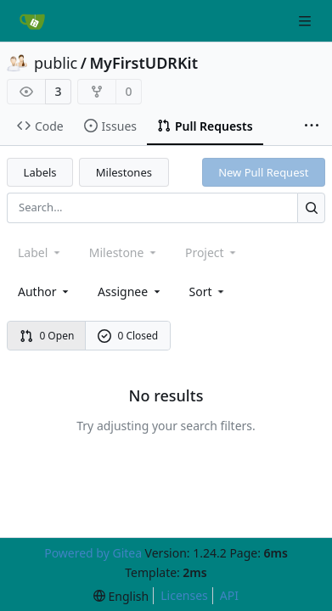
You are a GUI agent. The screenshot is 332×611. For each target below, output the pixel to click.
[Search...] (311, 207)
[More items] (311, 126)
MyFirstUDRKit (143, 62)
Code (40, 126)
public (55, 62)
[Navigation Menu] (307, 21)
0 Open (47, 335)
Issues (110, 126)
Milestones (124, 172)
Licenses (184, 595)
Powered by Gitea (93, 553)
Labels (40, 172)
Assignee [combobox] (130, 291)
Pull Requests (205, 126)
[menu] (208, 291)
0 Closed (128, 335)
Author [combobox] (44, 291)
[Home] (32, 21)
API (229, 595)
